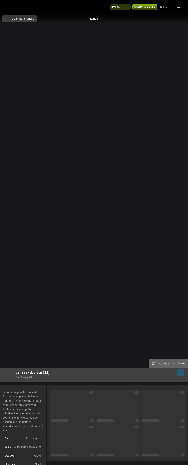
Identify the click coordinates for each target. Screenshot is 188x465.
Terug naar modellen (20, 18)
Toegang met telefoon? (168, 363)
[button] (166, 7)
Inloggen (180, 7)
